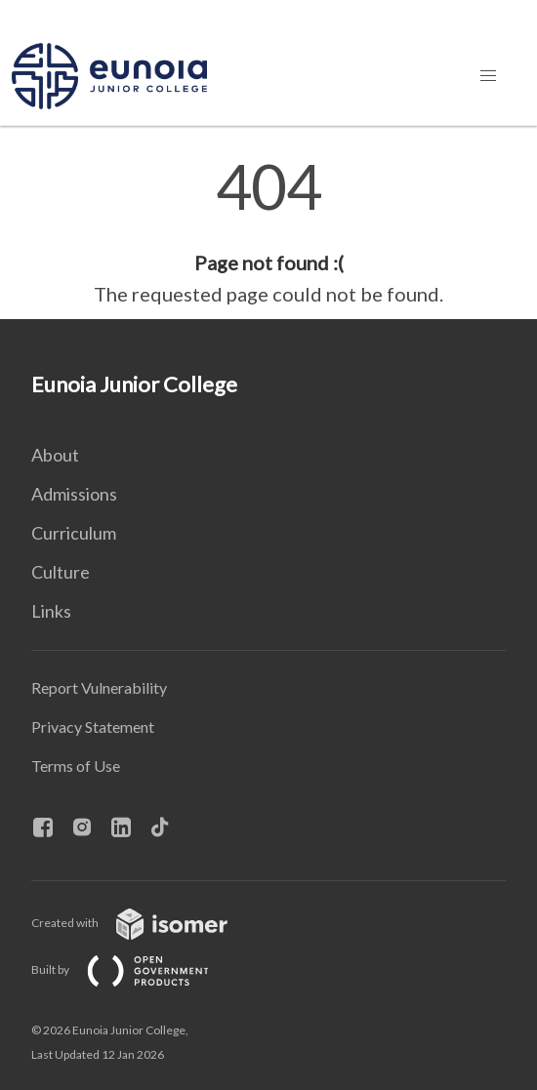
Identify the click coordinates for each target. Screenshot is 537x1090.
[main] (268, 232)
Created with (145, 922)
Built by (135, 969)
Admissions (74, 494)
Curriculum (73, 533)
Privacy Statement (92, 726)
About (55, 454)
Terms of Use (75, 765)
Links (51, 611)
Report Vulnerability (99, 687)
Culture (60, 572)
